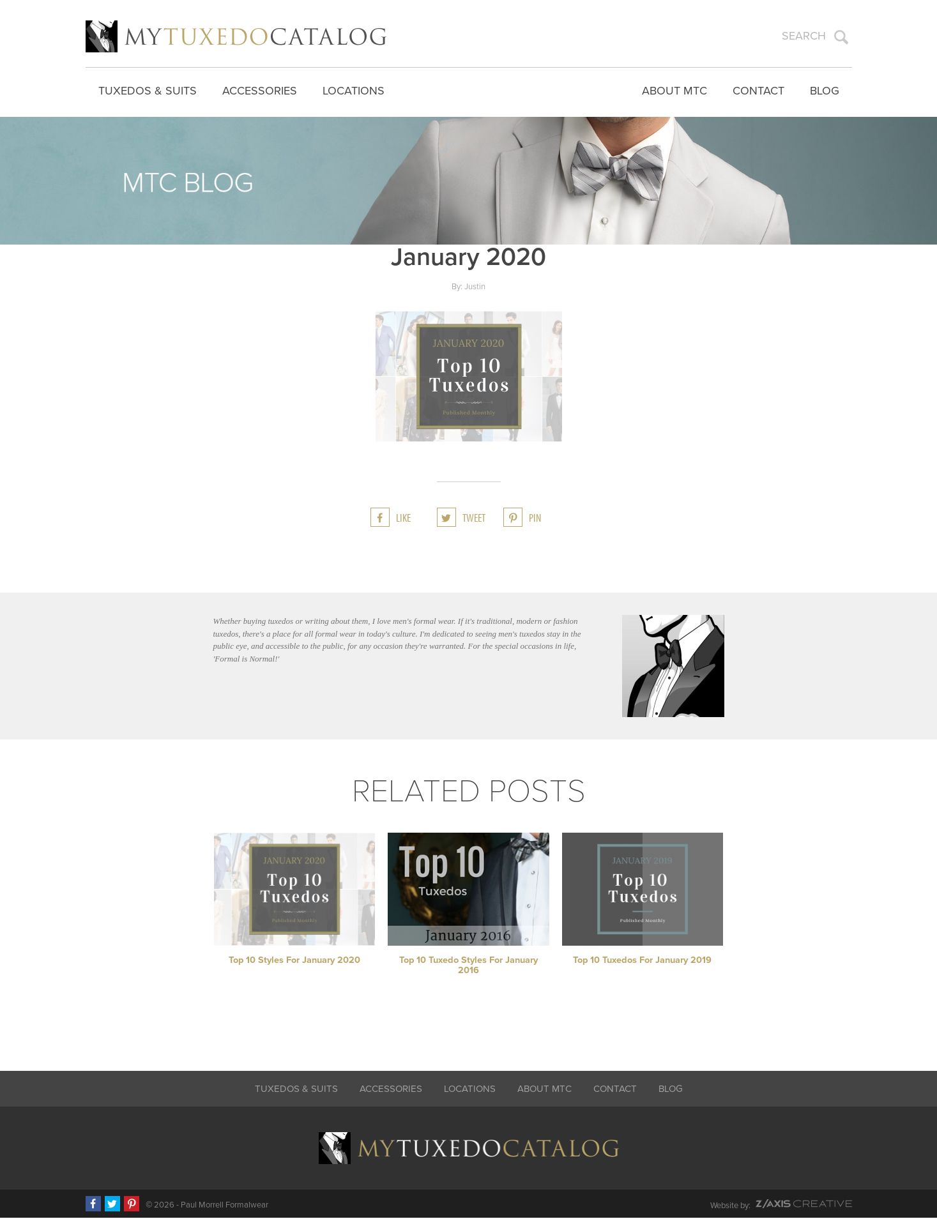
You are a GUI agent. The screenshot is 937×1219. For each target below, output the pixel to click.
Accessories (259, 89)
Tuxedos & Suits (147, 89)
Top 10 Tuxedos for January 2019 (642, 961)
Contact (758, 89)
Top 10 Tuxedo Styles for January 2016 (468, 966)
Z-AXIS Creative (804, 1204)
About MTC (674, 89)
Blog (824, 89)
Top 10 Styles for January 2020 (294, 961)
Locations (354, 89)
